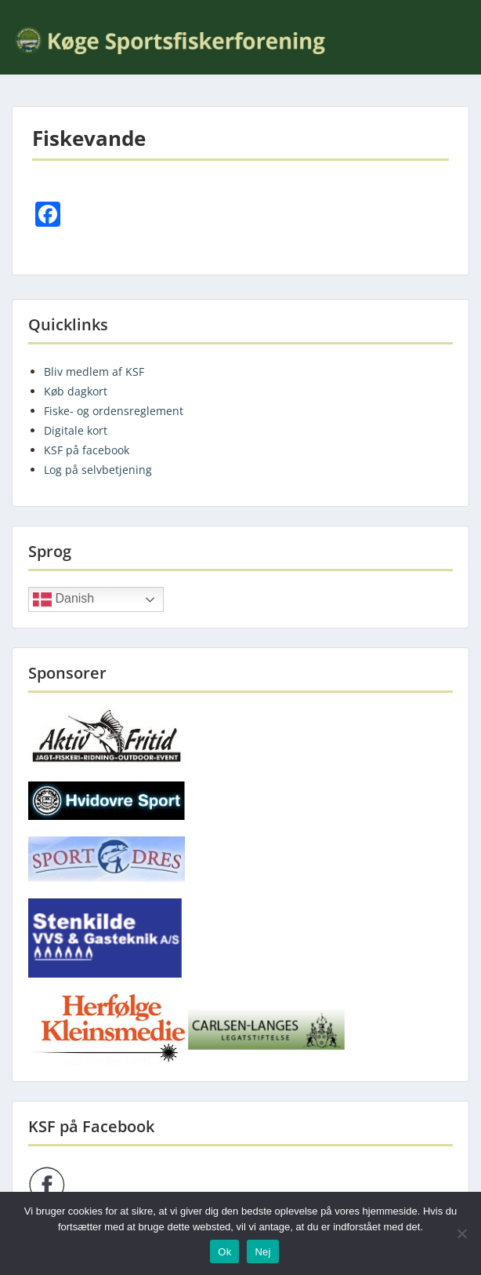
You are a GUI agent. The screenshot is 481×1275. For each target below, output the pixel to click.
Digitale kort (75, 430)
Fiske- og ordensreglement (113, 410)
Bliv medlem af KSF (94, 371)
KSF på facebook (86, 450)
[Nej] (461, 1233)
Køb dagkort (75, 391)
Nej (262, 1252)
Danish (63, 599)
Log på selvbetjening (98, 469)
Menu (28, 11)
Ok (224, 1252)
